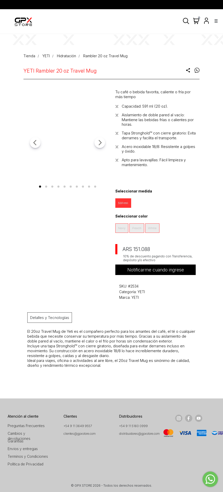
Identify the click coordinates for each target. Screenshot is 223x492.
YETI (46, 56)
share (188, 70)
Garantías (15, 441)
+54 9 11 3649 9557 (78, 426)
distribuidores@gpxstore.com (139, 434)
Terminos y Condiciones (28, 456)
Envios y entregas (23, 449)
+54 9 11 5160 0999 (133, 426)
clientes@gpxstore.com (80, 434)
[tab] (40, 186)
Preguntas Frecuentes (26, 426)
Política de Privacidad (25, 464)
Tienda (29, 56)
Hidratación (66, 56)
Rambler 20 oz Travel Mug (105, 56)
